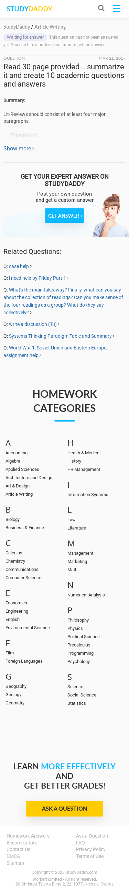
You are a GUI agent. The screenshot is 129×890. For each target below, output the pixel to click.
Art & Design (18, 485)
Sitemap (15, 863)
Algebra (13, 461)
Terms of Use (90, 856)
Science (75, 686)
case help (19, 266)
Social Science (81, 695)
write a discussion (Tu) (33, 324)
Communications (22, 569)
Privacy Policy (91, 849)
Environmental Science (28, 627)
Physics (75, 628)
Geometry (15, 702)
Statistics (76, 703)
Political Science (83, 636)
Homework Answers (28, 836)
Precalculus (78, 644)
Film (10, 652)
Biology (13, 519)
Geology (13, 694)
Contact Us (18, 849)
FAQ (80, 843)
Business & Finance (25, 527)
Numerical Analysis (86, 594)
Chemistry (15, 561)
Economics (16, 602)
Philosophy (78, 620)
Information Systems (87, 494)
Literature (76, 528)
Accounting (17, 452)
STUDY (29, 8)
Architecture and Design (29, 477)
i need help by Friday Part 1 (38, 278)
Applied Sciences (22, 469)
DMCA (13, 856)
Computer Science (23, 577)
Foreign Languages (24, 661)
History (74, 461)
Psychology (78, 661)
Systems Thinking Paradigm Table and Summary (60, 336)
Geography (16, 686)
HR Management (83, 469)
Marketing (77, 561)
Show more (18, 148)
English (13, 619)
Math (72, 569)
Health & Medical (83, 452)
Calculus (14, 552)
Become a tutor (23, 843)
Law (71, 519)
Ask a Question (64, 808)
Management (80, 553)
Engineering (17, 611)
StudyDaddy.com (81, 872)
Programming (80, 653)
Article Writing (19, 494)
